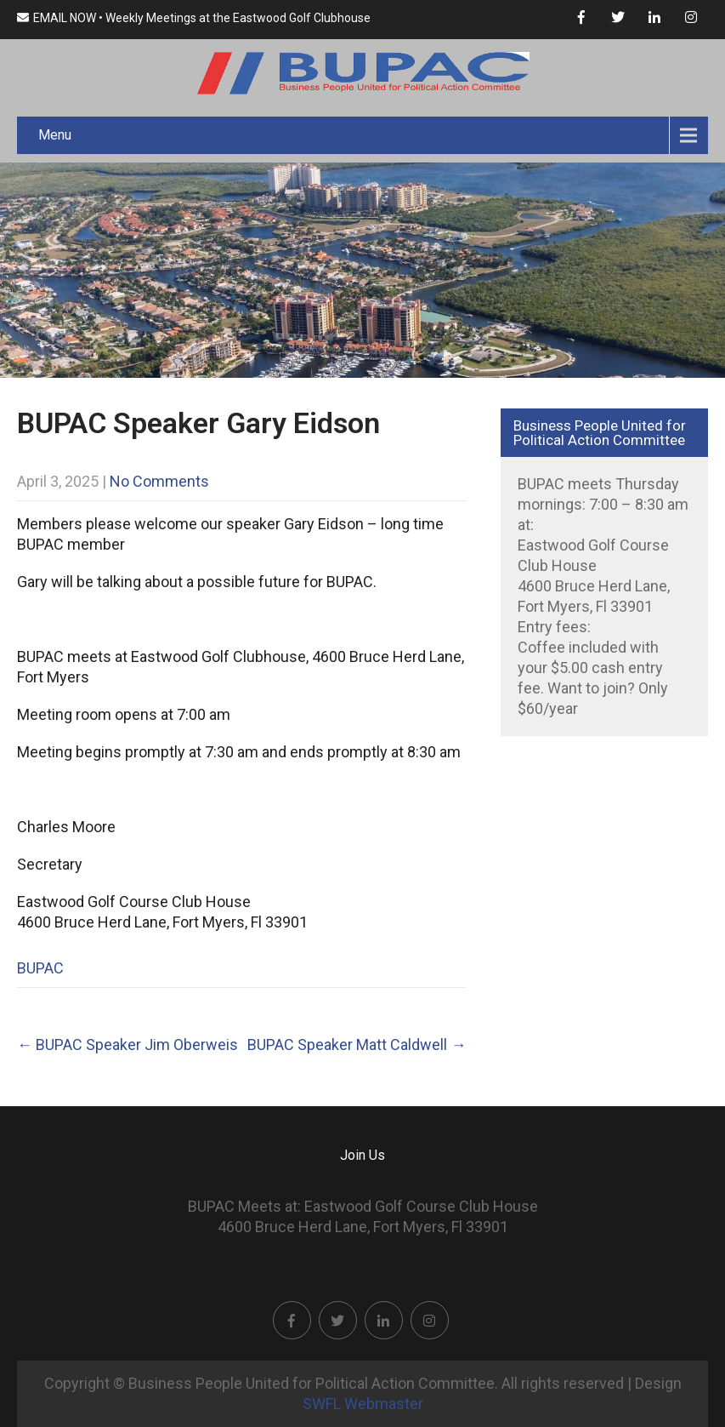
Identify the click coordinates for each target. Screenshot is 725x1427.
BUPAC (40, 968)
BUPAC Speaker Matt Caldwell (356, 1044)
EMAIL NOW (56, 18)
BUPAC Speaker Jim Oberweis (127, 1044)
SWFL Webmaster (363, 1404)
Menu (54, 135)
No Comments (159, 481)
